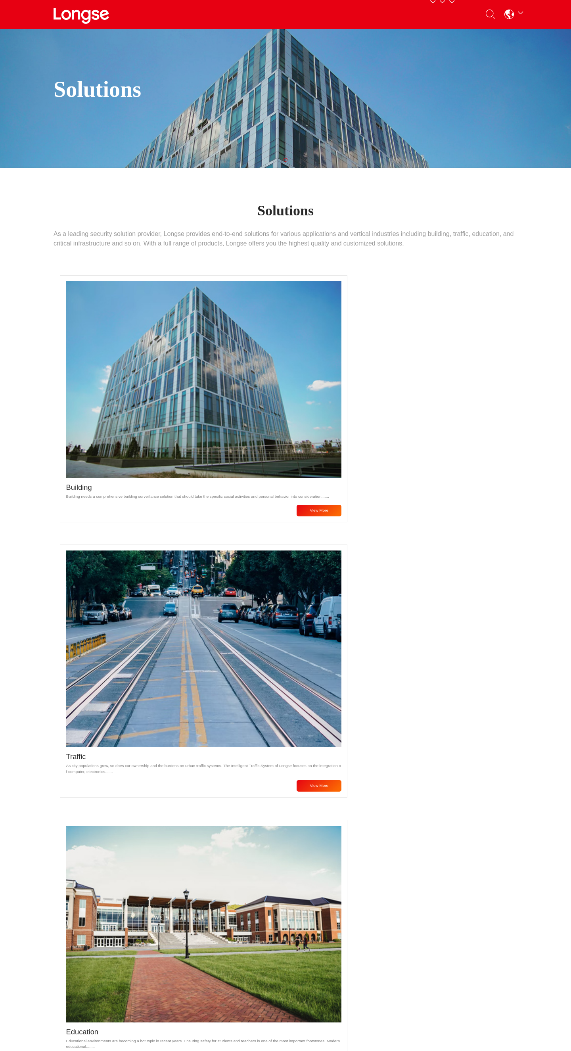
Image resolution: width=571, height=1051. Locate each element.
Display (63, 972)
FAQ (139, 927)
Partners (239, 14)
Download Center (156, 938)
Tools (140, 949)
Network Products (77, 916)
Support (292, 14)
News (219, 916)
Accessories (70, 983)
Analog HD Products (80, 927)
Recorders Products (80, 938)
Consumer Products (80, 949)
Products (185, 14)
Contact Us (410, 14)
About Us (351, 14)
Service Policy (151, 916)
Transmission (71, 960)
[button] (506, 14)
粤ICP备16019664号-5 (362, 1031)
